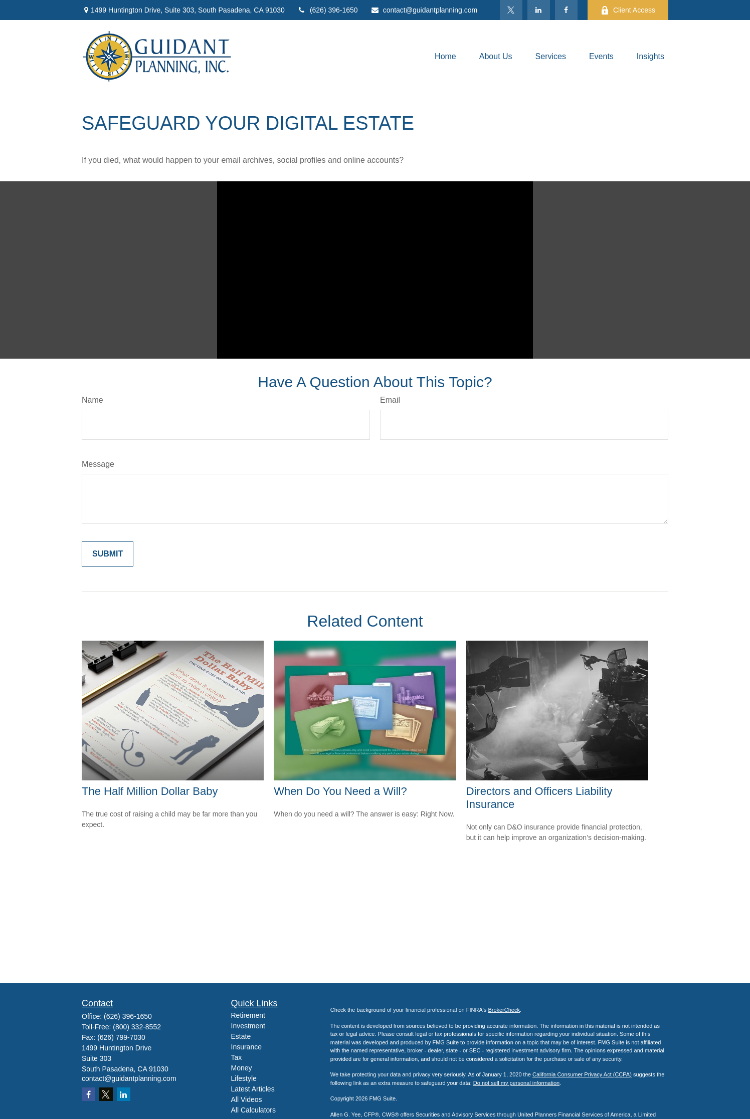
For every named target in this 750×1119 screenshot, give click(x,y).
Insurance (246, 1047)
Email (390, 400)
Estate (241, 1036)
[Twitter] (511, 10)
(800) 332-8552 (137, 1027)
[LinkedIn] (538, 10)
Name (92, 400)
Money (241, 1068)
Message (98, 464)
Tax (236, 1057)
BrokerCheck (504, 1010)
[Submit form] (107, 554)
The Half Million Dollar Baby (150, 791)
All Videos (246, 1099)
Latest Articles (253, 1089)
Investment (248, 1026)
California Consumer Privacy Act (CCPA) (582, 1074)
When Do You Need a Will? (340, 791)
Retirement (248, 1015)
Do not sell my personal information (516, 1083)
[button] (445, 56)
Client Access (628, 10)
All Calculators (253, 1110)
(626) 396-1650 (327, 10)
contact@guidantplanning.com (424, 10)
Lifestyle (244, 1078)
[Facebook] (566, 10)
